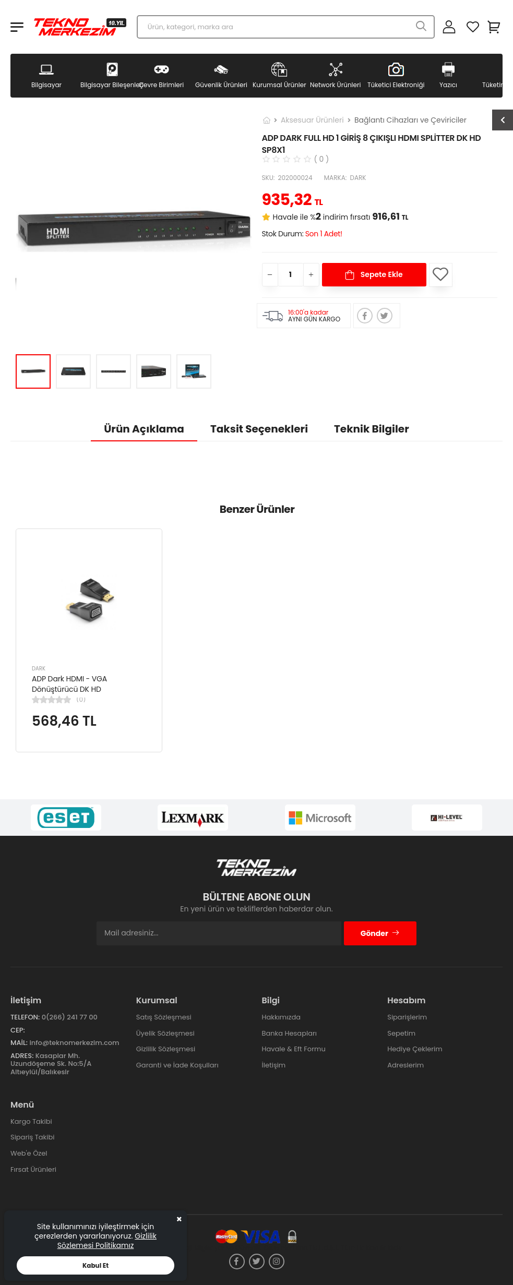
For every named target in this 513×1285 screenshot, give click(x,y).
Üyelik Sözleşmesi (165, 1033)
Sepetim (401, 1033)
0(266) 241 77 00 (70, 1017)
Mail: (19, 1043)
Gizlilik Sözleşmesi (166, 1049)
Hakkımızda (281, 1017)
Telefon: (25, 1017)
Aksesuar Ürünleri (312, 120)
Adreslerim (405, 1065)
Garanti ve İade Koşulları (177, 1065)
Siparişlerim (407, 1017)
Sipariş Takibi (32, 1137)
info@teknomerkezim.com (74, 1043)
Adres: (21, 1056)
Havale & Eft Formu (294, 1049)
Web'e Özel (28, 1153)
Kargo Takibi (31, 1121)
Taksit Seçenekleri (259, 429)
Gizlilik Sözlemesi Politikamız (107, 1241)
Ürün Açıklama (144, 429)
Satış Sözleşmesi (164, 1017)
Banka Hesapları (289, 1033)
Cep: (17, 1030)
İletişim (274, 1065)
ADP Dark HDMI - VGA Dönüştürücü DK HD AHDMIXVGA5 (69, 689)
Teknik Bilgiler (371, 429)
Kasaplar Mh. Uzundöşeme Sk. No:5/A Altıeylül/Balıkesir (50, 1064)
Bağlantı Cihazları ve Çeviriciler (410, 120)
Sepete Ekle (380, 274)
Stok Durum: (302, 234)
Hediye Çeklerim (414, 1049)
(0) (81, 700)
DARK (38, 668)
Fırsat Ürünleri (33, 1169)
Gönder (380, 933)
